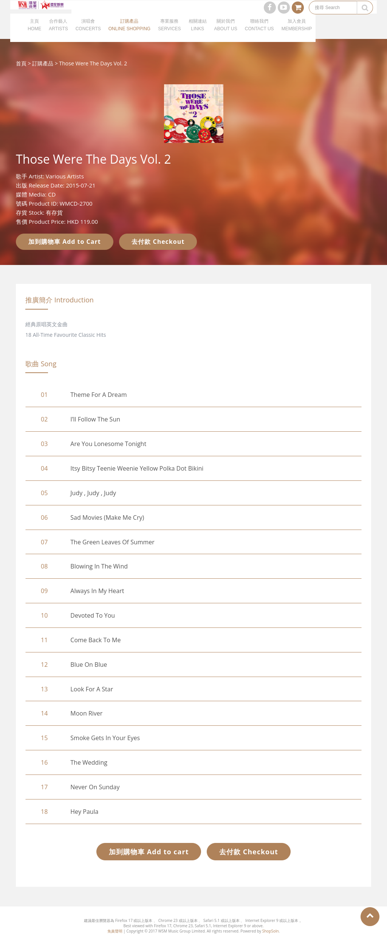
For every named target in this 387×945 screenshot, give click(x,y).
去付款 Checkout (158, 241)
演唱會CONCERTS (88, 34)
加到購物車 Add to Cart (64, 241)
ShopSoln (270, 931)
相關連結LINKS (198, 34)
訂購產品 (42, 63)
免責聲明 (114, 931)
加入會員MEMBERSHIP (297, 34)
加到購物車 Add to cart (149, 851)
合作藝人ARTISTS (58, 34)
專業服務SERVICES (169, 34)
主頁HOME (34, 34)
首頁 (21, 63)
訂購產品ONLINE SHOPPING (129, 34)
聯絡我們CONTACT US (259, 34)
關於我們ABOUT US (225, 34)
